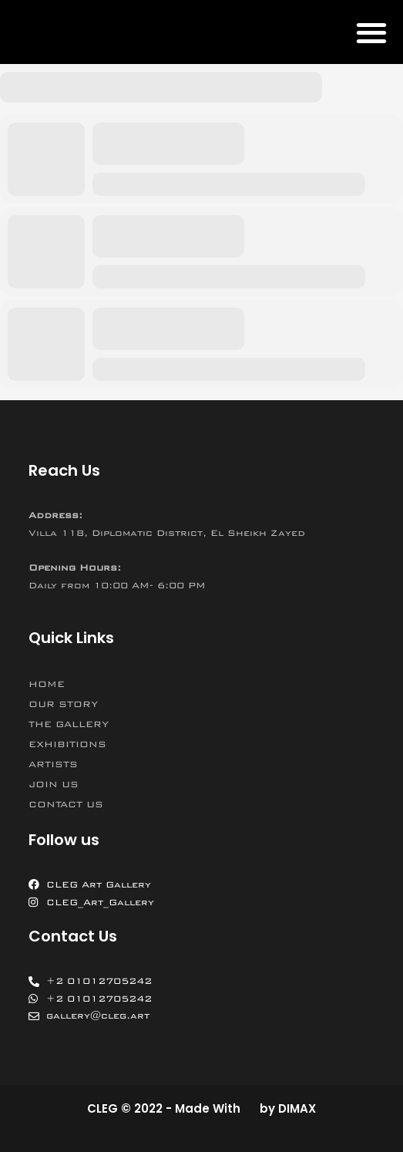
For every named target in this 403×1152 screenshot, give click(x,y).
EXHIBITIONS (67, 744)
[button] (371, 32)
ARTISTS (53, 764)
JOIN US (54, 784)
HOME (47, 684)
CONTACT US (66, 804)
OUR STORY (63, 704)
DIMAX (297, 1108)
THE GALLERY (69, 724)
